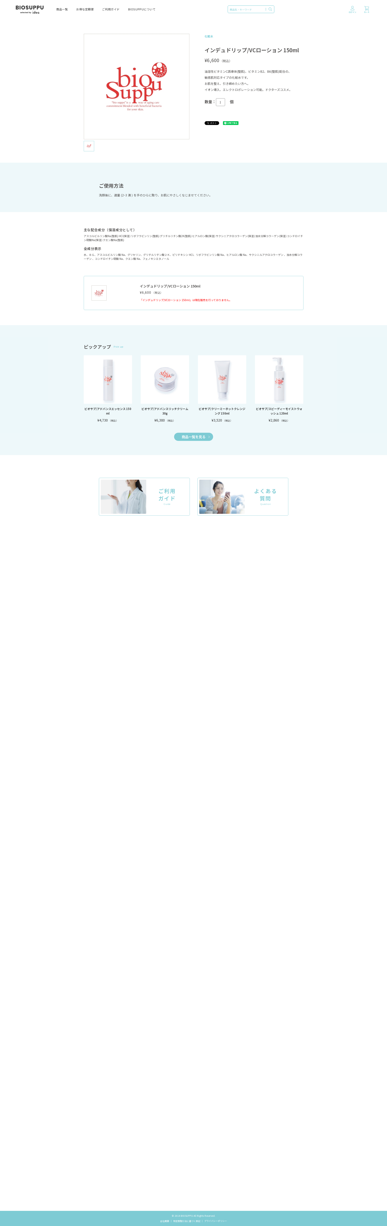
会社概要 (164, 1221)
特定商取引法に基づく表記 (186, 1221)
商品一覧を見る (196, 436)
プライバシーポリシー (215, 1220)
